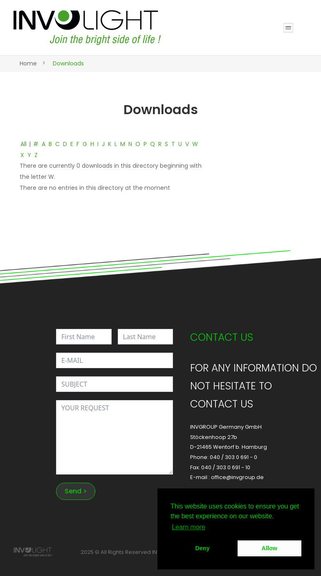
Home (28, 63)
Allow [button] (269, 548)
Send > (76, 491)
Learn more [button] (188, 527)
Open (288, 28)
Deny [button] (202, 548)
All (23, 144)
